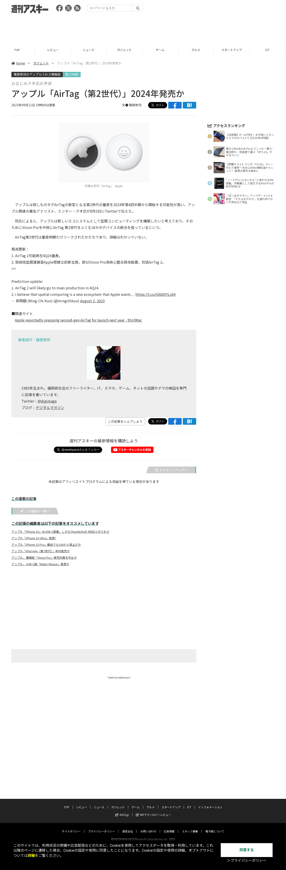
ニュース (89, 50)
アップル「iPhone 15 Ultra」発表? (33, 538)
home (18, 63)
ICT (268, 50)
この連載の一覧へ (35, 511)
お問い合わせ (148, 827)
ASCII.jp (122, 810)
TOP (18, 50)
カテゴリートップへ (171, 470)
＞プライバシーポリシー (246, 860)
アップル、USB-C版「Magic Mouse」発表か (40, 564)
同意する (247, 850)
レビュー (53, 50)
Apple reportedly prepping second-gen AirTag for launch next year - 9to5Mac (78, 320)
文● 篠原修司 (131, 105)
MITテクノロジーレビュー (153, 810)
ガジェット (125, 50)
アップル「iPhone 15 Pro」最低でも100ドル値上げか (46, 544)
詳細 (31, 855)
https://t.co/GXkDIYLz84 (155, 294)
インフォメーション (210, 803)
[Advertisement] (143, 28)
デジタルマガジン (50, 407)
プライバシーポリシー (101, 827)
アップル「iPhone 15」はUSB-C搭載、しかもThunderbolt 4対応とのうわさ (60, 531)
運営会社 (127, 827)
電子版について (214, 827)
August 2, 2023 (92, 300)
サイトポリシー (71, 827)
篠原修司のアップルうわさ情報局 (37, 74)
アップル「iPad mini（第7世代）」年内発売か (40, 551)
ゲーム (160, 50)
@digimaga (47, 401)
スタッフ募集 (190, 827)
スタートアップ (232, 50)
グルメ (196, 50)
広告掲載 (169, 827)
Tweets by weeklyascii (118, 677)
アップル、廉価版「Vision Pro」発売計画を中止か (44, 557)
